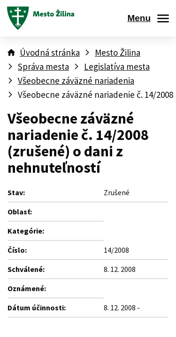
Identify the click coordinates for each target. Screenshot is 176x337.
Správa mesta (43, 66)
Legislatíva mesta (117, 66)
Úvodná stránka (50, 52)
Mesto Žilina (117, 52)
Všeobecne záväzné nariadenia (76, 80)
